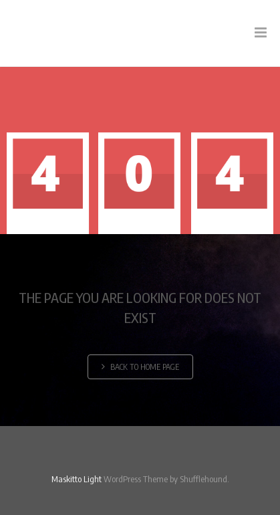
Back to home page (140, 367)
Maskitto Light (76, 479)
